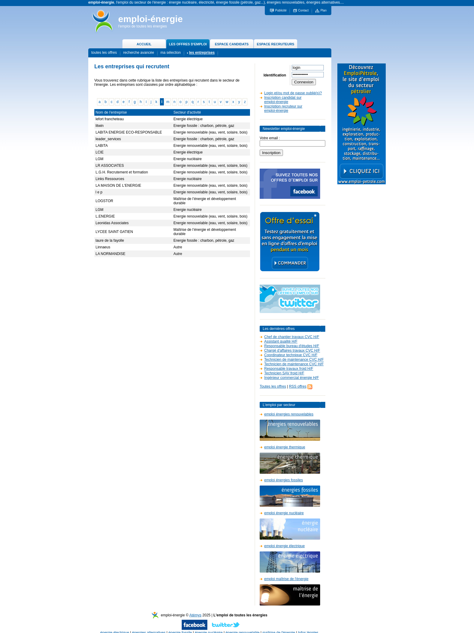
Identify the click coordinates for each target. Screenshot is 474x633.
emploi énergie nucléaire (284, 513)
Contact (303, 10)
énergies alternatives (149, 627)
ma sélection (171, 52)
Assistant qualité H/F (280, 341)
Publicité (281, 10)
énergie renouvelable (242, 627)
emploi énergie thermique (284, 447)
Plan (323, 10)
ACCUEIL (144, 44)
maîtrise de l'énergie (278, 627)
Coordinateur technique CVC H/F (290, 355)
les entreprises (202, 52)
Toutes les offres (273, 386)
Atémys (195, 609)
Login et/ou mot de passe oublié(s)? (293, 93)
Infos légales (308, 627)
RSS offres (298, 386)
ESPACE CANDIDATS (231, 44)
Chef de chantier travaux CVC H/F (291, 337)
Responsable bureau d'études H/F (291, 346)
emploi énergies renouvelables (288, 414)
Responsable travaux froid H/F (288, 369)
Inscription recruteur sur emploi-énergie (283, 108)
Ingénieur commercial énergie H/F (291, 378)
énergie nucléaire (208, 627)
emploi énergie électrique (284, 546)
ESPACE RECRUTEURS (275, 44)
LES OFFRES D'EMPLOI (188, 44)
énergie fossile (180, 627)
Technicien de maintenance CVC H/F (294, 359)
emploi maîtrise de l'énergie (286, 579)
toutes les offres (104, 52)
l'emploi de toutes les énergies (142, 26)
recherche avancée (138, 52)
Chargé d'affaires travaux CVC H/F (292, 350)
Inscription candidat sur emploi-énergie (282, 99)
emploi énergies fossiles (283, 480)
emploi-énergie (150, 19)
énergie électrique (114, 627)
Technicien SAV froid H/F (284, 373)
